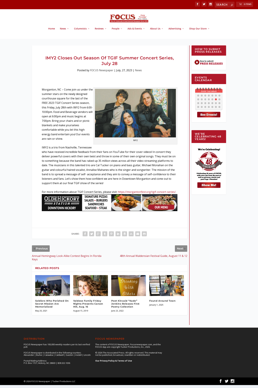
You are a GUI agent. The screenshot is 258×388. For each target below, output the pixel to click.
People (115, 31)
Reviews (99, 31)
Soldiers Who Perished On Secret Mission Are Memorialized (52, 306)
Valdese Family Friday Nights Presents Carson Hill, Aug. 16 (88, 306)
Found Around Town (162, 303)
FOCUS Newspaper (101, 73)
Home (51, 31)
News (63, 31)
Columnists (80, 31)
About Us (155, 31)
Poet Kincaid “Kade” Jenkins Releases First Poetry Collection (125, 306)
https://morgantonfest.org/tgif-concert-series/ (147, 195)
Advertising (174, 31)
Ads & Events (135, 31)
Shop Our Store (198, 31)
